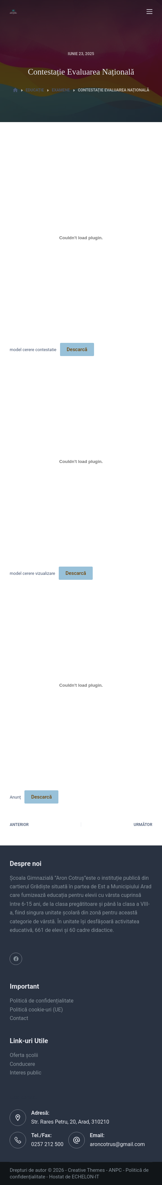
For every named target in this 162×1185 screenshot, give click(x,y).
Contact (19, 1018)
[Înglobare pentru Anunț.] (81, 685)
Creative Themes (86, 1170)
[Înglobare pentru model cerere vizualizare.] (81, 461)
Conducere (22, 1064)
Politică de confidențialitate (41, 1001)
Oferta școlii (24, 1055)
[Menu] (149, 12)
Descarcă (77, 349)
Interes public (25, 1073)
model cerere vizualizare (32, 573)
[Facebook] (16, 959)
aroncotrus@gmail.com (117, 1144)
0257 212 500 (47, 1144)
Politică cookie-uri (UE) (36, 1009)
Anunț (15, 797)
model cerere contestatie (33, 349)
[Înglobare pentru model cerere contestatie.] (81, 238)
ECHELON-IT (85, 1177)
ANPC (115, 1170)
